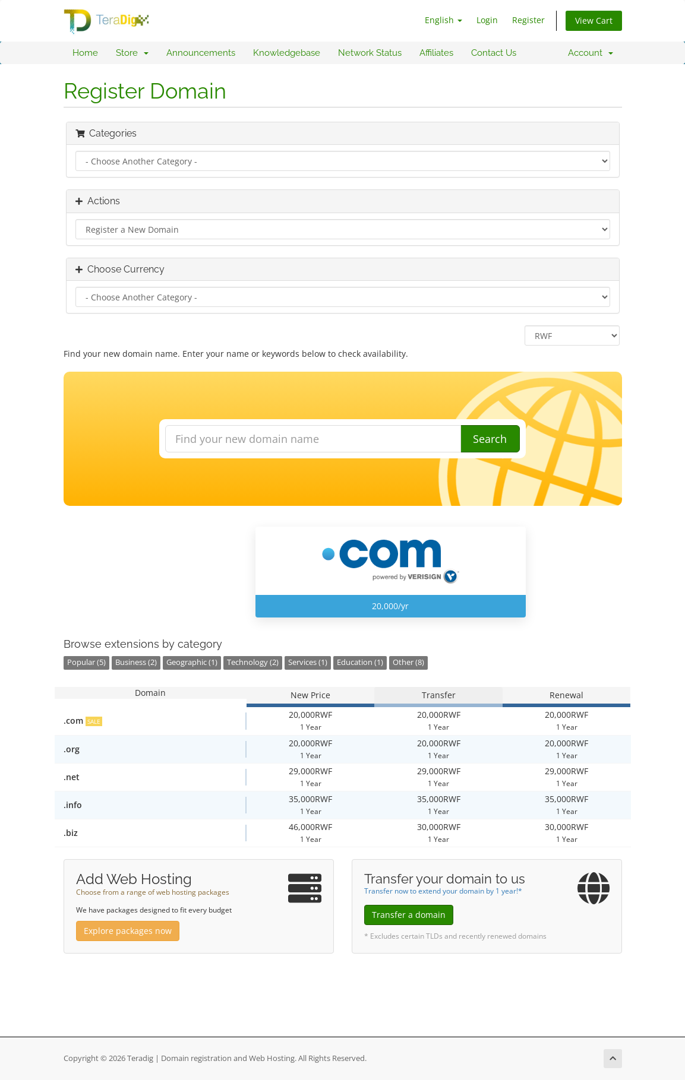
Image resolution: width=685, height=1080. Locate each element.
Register (528, 20)
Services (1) (307, 662)
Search (490, 439)
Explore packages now (128, 930)
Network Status (370, 52)
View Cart (594, 20)
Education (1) (360, 662)
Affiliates (436, 52)
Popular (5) (86, 662)
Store (132, 52)
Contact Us (493, 52)
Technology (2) (253, 662)
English (443, 20)
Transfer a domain (409, 914)
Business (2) (136, 662)
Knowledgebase (286, 52)
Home (85, 52)
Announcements (200, 52)
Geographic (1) (191, 662)
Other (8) (408, 662)
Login (487, 20)
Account (590, 52)
